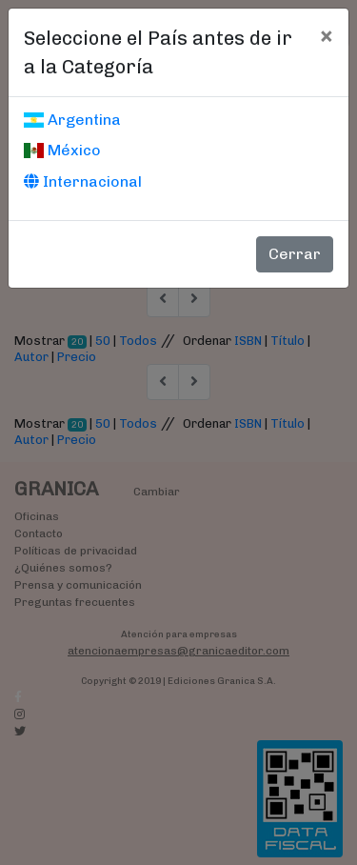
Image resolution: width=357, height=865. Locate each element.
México (62, 150)
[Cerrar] (326, 35)
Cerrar (294, 254)
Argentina (72, 120)
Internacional (83, 181)
